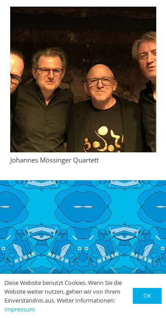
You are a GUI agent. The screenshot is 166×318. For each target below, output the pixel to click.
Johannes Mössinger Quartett (54, 159)
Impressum (19, 309)
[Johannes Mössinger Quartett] (83, 79)
